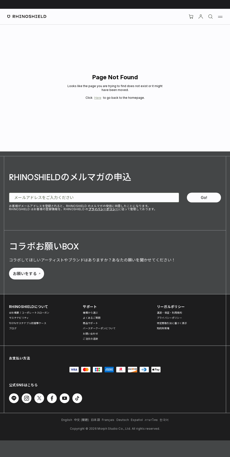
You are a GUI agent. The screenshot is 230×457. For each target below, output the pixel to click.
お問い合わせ (90, 333)
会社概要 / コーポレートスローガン (29, 312)
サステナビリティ (19, 317)
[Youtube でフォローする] (64, 398)
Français (108, 420)
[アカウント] (201, 16)
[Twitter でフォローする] (39, 398)
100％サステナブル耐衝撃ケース (27, 323)
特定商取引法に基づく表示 (172, 323)
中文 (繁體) (81, 420)
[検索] (210, 16)
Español (137, 420)
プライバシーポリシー (103, 209)
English (66, 420)
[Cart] (191, 16)
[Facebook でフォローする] (52, 398)
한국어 (164, 420)
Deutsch (122, 420)
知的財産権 (163, 328)
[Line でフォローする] (14, 398)
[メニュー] (220, 16)
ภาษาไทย (151, 420)
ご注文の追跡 (90, 338)
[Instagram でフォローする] (26, 398)
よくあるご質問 (91, 317)
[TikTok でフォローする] (77, 398)
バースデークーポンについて (99, 328)
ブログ (13, 328)
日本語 (95, 420)
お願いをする (26, 273)
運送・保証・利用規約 (169, 312)
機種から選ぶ (90, 312)
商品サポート (90, 323)
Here (97, 97)
